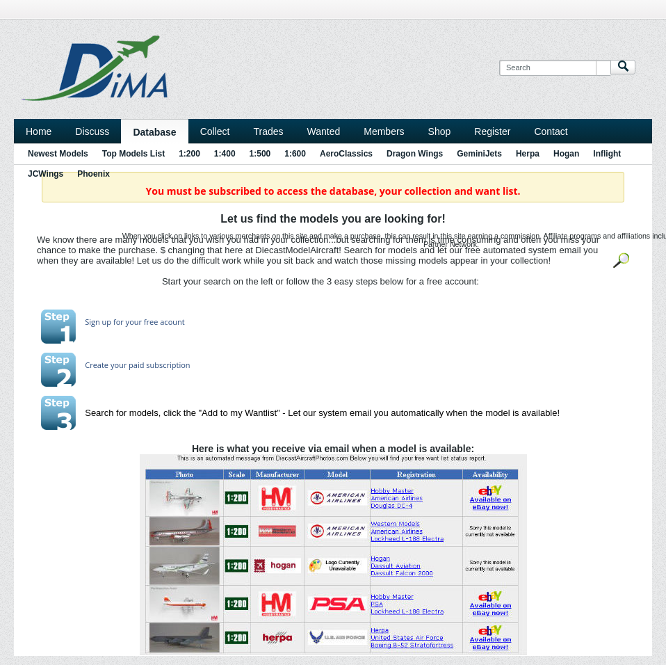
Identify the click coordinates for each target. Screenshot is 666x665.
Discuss (92, 131)
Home (38, 131)
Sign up (98, 322)
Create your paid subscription (137, 365)
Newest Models (58, 154)
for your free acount (148, 322)
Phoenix (93, 174)
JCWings (45, 174)
